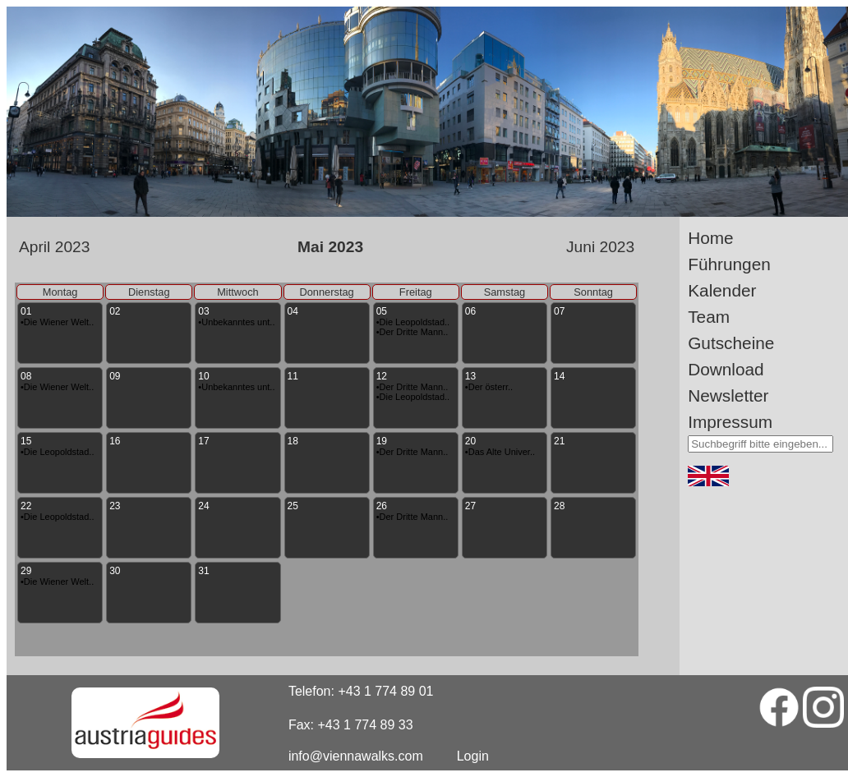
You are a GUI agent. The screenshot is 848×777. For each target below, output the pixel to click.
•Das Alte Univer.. (500, 452)
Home (710, 237)
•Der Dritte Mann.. (412, 332)
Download (726, 369)
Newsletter (728, 395)
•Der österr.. (489, 387)
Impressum (730, 421)
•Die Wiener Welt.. (57, 322)
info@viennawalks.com (355, 756)
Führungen (729, 264)
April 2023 (54, 246)
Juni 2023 (600, 246)
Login (473, 756)
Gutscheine (731, 342)
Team (709, 316)
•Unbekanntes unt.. (236, 322)
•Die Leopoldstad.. (412, 322)
